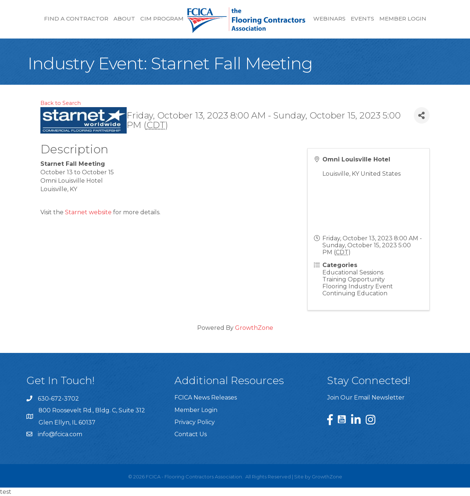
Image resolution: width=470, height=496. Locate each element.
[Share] (422, 115)
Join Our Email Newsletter (366, 397)
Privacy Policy (194, 422)
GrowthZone (254, 327)
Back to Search (60, 103)
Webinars (329, 18)
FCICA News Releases (205, 397)
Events (362, 18)
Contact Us (190, 434)
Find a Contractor (76, 18)
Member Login (402, 18)
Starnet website (88, 212)
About (124, 18)
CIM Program (162, 18)
